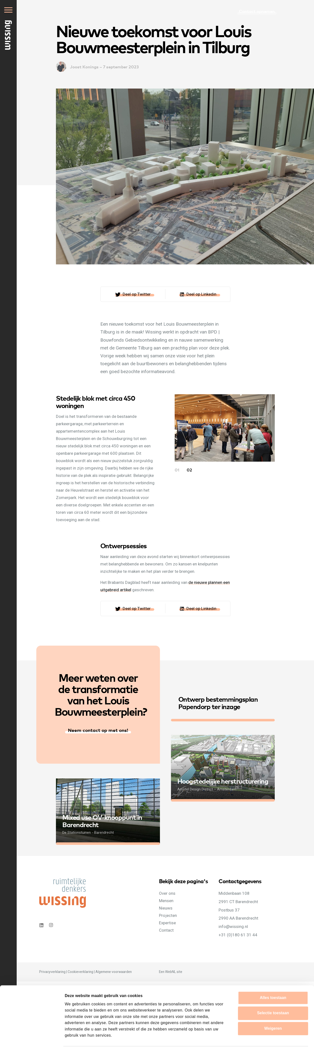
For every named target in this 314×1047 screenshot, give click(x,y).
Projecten (168, 915)
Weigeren (273, 1009)
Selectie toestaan (273, 994)
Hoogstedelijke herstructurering (222, 780)
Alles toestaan (273, 979)
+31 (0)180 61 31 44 (238, 934)
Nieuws (165, 908)
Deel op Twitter (137, 294)
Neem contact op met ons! (98, 730)
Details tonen (274, 1037)
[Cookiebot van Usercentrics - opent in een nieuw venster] (31, 1037)
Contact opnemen (257, 11)
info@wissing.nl (233, 926)
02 (189, 469)
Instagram (51, 925)
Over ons (167, 893)
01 (177, 469)
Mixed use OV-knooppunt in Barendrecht (102, 820)
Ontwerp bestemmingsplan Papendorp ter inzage (218, 702)
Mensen (166, 900)
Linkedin (41, 925)
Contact (166, 930)
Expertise (167, 922)
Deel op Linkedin (201, 294)
